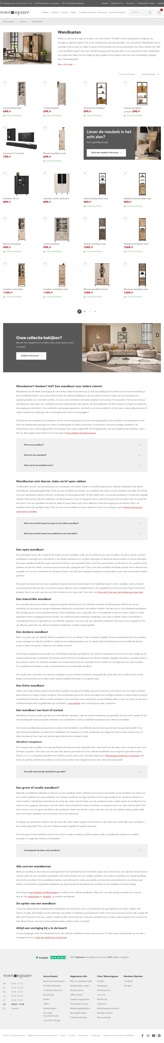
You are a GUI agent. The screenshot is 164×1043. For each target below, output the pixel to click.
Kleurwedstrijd (103, 1018)
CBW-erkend (76, 995)
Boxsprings (102, 12)
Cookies (71, 1035)
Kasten (46, 999)
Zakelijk (161, 3)
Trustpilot (128, 981)
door (112, 1035)
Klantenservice (117, 3)
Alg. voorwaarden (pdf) (81, 981)
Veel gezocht (83, 1035)
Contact (100, 981)
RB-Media (130, 1035)
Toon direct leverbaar (127, 74)
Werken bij (102, 999)
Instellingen (96, 1035)
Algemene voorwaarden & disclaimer (42, 1035)
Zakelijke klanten (105, 1013)
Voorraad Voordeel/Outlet (51, 1014)
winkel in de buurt (30, 356)
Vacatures (130, 3)
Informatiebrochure (79, 1004)
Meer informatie (65, 65)
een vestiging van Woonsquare (81, 433)
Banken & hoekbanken (54, 981)
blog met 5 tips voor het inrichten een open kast (120, 592)
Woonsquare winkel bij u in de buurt (123, 756)
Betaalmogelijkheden (80, 1009)
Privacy (62, 1035)
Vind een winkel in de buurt (105, 153)
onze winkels (74, 703)
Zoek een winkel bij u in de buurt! (51, 938)
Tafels (46, 1004)
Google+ (128, 986)
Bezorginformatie (78, 1013)
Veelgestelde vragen (146, 3)
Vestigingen (102, 986)
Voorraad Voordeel (117, 12)
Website (106, 1035)
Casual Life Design (51, 1021)
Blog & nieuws (76, 990)
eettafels (47, 897)
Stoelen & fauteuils (52, 986)
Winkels (105, 3)
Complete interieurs (87, 12)
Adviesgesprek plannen (108, 1009)
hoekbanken (34, 897)
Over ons (101, 995)
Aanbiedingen (49, 1009)
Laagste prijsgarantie (79, 999)
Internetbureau (120, 1035)
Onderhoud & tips (78, 1018)
